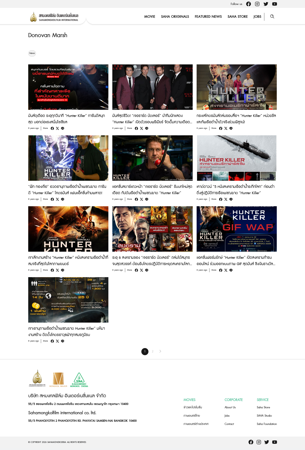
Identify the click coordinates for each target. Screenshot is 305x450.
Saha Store (238, 17)
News (32, 53)
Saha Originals (175, 17)
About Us (230, 407)
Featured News (208, 17)
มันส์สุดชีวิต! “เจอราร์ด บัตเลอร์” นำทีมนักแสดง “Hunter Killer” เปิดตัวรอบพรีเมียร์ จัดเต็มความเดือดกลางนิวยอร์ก (151, 122)
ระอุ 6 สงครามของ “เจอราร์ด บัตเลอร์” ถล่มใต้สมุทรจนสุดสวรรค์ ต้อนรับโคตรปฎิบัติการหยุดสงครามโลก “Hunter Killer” (151, 264)
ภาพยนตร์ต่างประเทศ (196, 424)
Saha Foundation (267, 424)
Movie (149, 17)
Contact (229, 424)
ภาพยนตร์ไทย (192, 415)
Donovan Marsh (47, 35)
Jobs (257, 17)
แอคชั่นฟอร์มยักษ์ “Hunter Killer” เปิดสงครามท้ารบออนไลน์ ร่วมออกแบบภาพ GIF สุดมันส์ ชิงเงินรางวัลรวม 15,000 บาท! (235, 264)
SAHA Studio (264, 415)
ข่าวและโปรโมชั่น (193, 407)
